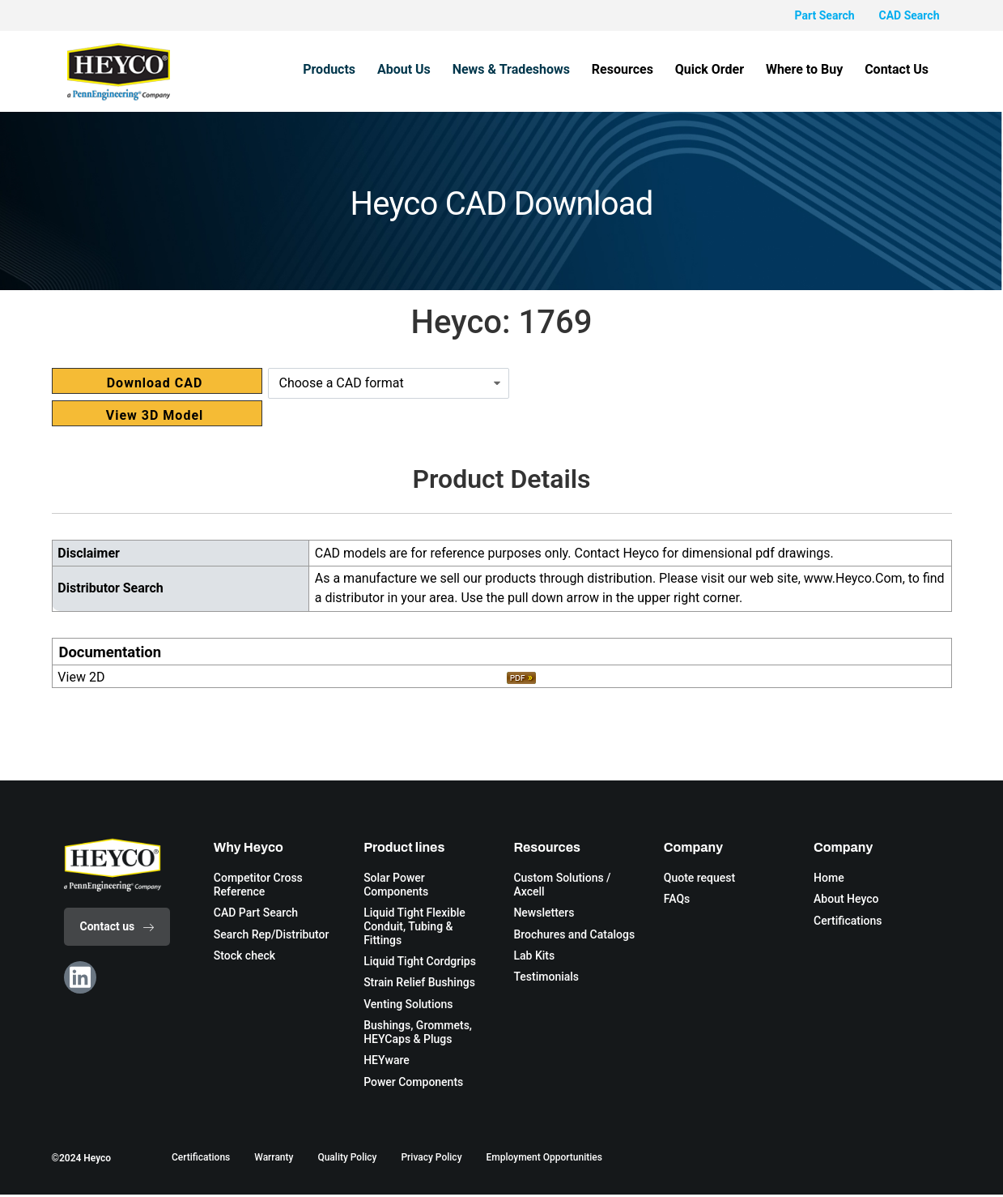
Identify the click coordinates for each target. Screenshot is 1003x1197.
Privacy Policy (431, 1160)
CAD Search (909, 15)
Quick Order (723, 69)
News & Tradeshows (535, 69)
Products (365, 69)
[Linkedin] (80, 977)
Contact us (117, 926)
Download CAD (155, 383)
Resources (642, 69)
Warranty (273, 1160)
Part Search (825, 15)
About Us (434, 69)
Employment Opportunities (544, 1160)
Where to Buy (812, 69)
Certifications (201, 1160)
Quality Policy (346, 1160)
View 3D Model (155, 415)
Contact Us (900, 69)
